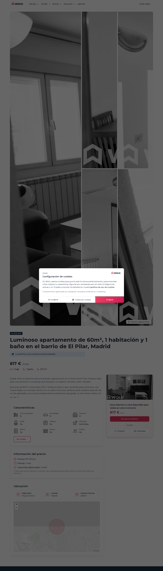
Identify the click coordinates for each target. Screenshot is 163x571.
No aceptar (53, 300)
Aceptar (109, 300)
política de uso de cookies (102, 287)
